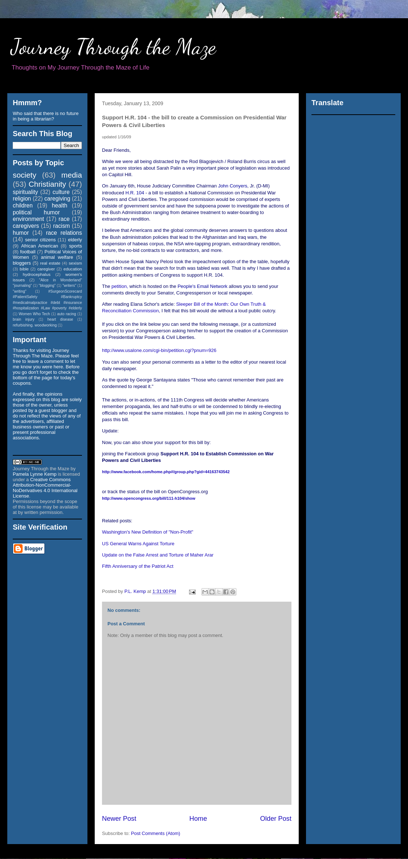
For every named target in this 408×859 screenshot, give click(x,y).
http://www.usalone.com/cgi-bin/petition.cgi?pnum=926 (159, 350)
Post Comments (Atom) (155, 833)
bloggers (22, 263)
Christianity (47, 184)
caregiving (57, 198)
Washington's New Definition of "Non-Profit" (147, 532)
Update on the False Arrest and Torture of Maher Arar (157, 555)
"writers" (69, 286)
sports (75, 246)
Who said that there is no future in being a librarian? (46, 116)
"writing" (19, 291)
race (64, 219)
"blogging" (47, 286)
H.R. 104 (134, 192)
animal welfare (57, 257)
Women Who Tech (34, 314)
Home (198, 818)
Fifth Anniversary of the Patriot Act (137, 566)
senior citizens (40, 239)
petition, (120, 286)
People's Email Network (202, 286)
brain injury (23, 319)
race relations (64, 233)
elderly (75, 239)
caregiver (46, 268)
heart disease (60, 319)
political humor (36, 212)
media (71, 175)
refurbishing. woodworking (35, 325)
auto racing (66, 314)
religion (22, 198)
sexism (75, 263)
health (59, 205)
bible (24, 268)
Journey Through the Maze (113, 46)
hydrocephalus (37, 274)
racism (61, 226)
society (24, 175)
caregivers (26, 226)
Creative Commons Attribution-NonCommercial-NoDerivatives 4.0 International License (45, 488)
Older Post (275, 818)
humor (21, 233)
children (23, 205)
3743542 (166, 472)
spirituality (25, 192)
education (72, 268)
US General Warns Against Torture (138, 543)
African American (39, 246)
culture (61, 192)
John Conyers (232, 186)
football (27, 251)
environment (28, 219)
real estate (50, 263)
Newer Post (119, 818)
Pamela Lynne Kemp (34, 474)
